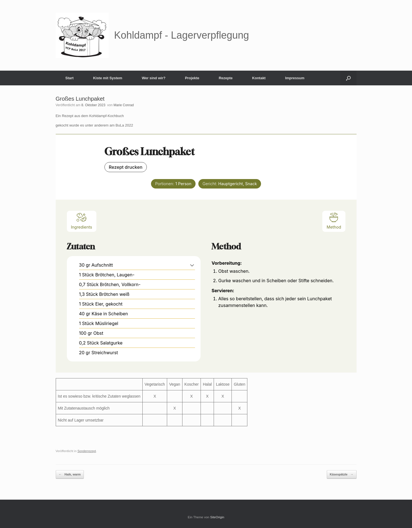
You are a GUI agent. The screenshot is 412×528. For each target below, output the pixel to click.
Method (333, 220)
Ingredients (81, 220)
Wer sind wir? (153, 78)
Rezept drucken (126, 167)
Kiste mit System (107, 78)
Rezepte (226, 78)
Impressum (294, 78)
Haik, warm (70, 474)
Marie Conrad (123, 105)
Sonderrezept (86, 451)
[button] (348, 78)
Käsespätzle (342, 474)
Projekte (192, 78)
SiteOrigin (217, 517)
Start (69, 78)
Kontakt (258, 78)
